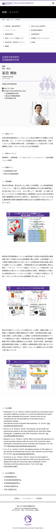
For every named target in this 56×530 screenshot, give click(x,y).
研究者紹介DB (11, 98)
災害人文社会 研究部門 (38, 26)
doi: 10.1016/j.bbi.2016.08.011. (24, 454)
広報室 (33, 42)
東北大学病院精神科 (13, 96)
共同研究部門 (35, 34)
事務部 (7, 46)
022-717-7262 (9, 88)
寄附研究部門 (9, 34)
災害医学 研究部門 (10, 30)
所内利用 (39, 498)
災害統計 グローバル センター (40, 38)
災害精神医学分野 (12, 93)
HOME (3, 19)
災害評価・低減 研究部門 (12, 26)
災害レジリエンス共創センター (14, 38)
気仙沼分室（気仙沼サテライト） (15, 42)
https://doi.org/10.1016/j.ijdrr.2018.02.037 (21, 446)
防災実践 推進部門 (37, 30)
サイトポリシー (28, 498)
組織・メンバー (10, 19)
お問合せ (17, 498)
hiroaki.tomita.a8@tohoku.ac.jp (15, 91)
